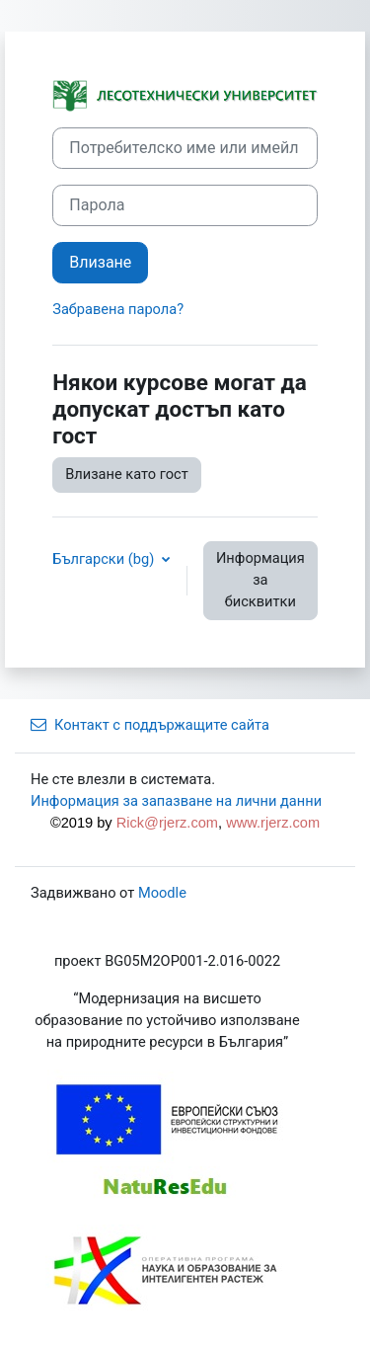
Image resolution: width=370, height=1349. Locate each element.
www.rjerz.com (273, 823)
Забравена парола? (118, 309)
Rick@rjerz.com (167, 823)
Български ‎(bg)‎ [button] (105, 559)
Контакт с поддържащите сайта (150, 725)
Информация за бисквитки (260, 579)
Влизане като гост (126, 474)
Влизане (100, 262)
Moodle (162, 893)
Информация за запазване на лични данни (176, 801)
